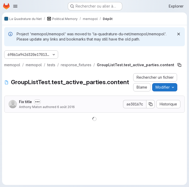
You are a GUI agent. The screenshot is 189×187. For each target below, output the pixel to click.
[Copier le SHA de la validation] (150, 104)
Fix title (25, 101)
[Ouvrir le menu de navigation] (15, 6)
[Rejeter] (179, 34)
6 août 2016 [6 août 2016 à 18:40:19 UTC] (66, 107)
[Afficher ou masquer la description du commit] (37, 101)
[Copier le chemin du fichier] (179, 65)
